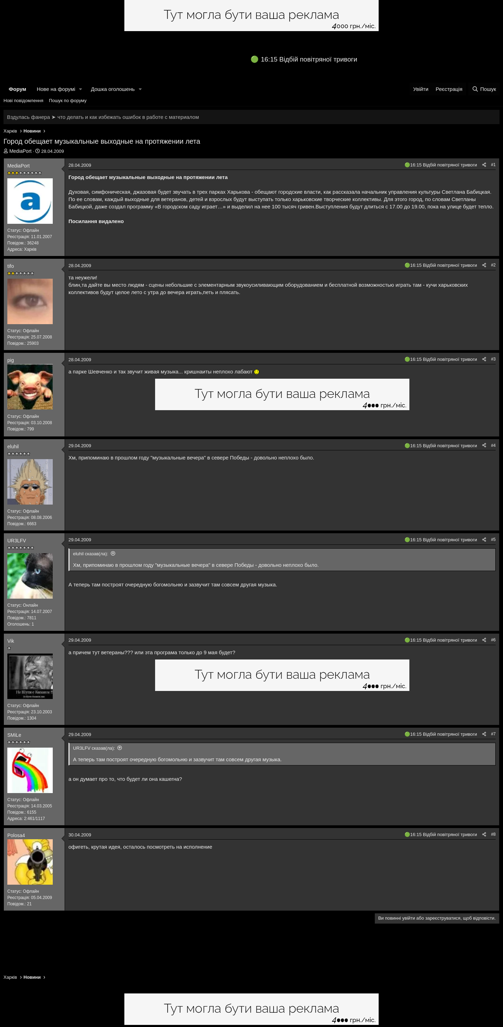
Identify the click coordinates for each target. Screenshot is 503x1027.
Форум (17, 89)
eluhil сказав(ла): (90, 553)
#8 (493, 834)
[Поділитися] (484, 165)
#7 (493, 734)
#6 (493, 639)
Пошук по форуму (68, 100)
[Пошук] (484, 89)
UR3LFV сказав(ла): (94, 748)
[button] (81, 89)
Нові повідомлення (23, 100)
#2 (493, 265)
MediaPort (20, 151)
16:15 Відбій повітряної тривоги (309, 59)
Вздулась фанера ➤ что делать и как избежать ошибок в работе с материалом (103, 117)
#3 (493, 359)
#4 (493, 445)
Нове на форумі (56, 89)
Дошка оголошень (112, 89)
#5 (493, 539)
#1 (493, 164)
